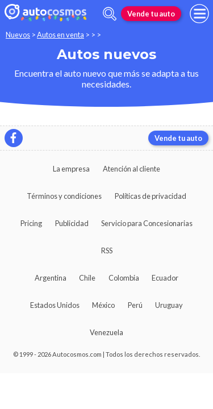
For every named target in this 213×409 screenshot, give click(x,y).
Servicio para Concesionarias (147, 223)
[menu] (199, 13)
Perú (135, 305)
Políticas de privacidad (150, 196)
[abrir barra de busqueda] (109, 13)
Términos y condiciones (64, 196)
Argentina (50, 277)
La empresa (71, 168)
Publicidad (72, 223)
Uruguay (169, 305)
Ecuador (165, 277)
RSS (106, 250)
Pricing (31, 223)
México (103, 305)
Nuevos (18, 34)
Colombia (123, 277)
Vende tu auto (151, 13)
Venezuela (106, 332)
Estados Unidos (55, 305)
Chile (87, 277)
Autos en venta (60, 34)
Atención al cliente (131, 168)
